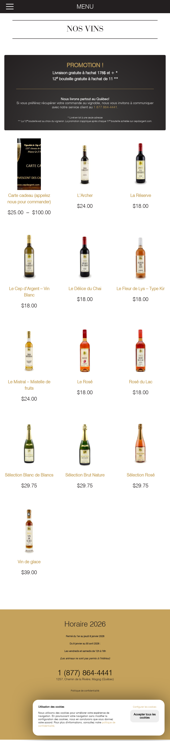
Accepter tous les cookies (144, 716)
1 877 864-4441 (105, 107)
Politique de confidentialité (85, 692)
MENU (85, 6)
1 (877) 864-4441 (85, 673)
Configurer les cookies (144, 706)
